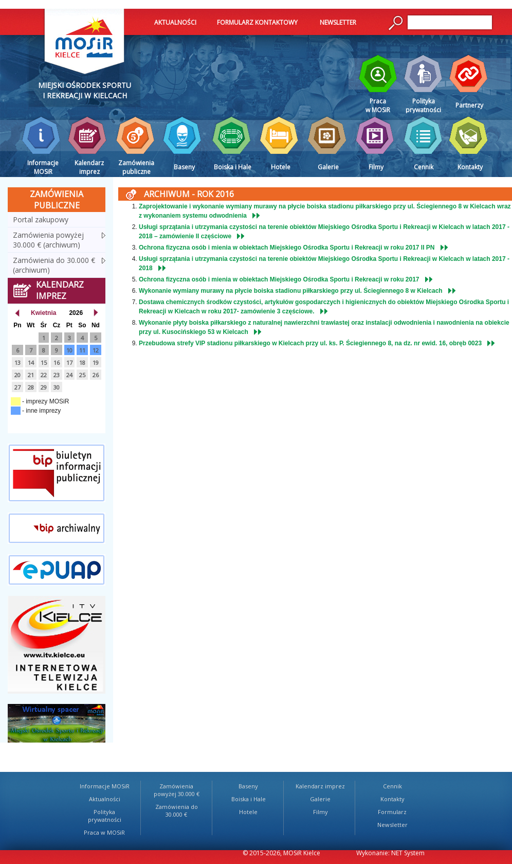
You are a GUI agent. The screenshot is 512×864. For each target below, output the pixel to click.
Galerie (320, 799)
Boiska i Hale (248, 799)
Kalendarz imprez (320, 786)
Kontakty (392, 799)
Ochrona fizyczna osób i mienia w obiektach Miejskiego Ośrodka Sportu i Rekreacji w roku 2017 (279, 279)
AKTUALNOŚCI (175, 22)
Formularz (392, 812)
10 (69, 350)
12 (96, 350)
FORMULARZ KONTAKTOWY (257, 22)
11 (82, 350)
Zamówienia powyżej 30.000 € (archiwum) (48, 240)
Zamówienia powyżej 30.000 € (176, 790)
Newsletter (392, 824)
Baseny (248, 786)
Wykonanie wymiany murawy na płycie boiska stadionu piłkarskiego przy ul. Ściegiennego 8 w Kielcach (291, 290)
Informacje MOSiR (105, 786)
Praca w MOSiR (104, 832)
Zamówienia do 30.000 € (176, 810)
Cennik (392, 786)
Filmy (320, 812)
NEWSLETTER (338, 22)
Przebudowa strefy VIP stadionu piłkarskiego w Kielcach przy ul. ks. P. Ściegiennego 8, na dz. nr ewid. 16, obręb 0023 (310, 343)
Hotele (248, 812)
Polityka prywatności (104, 815)
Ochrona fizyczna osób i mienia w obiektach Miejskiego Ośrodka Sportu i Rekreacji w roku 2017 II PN (287, 247)
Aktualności (104, 799)
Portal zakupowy (40, 219)
